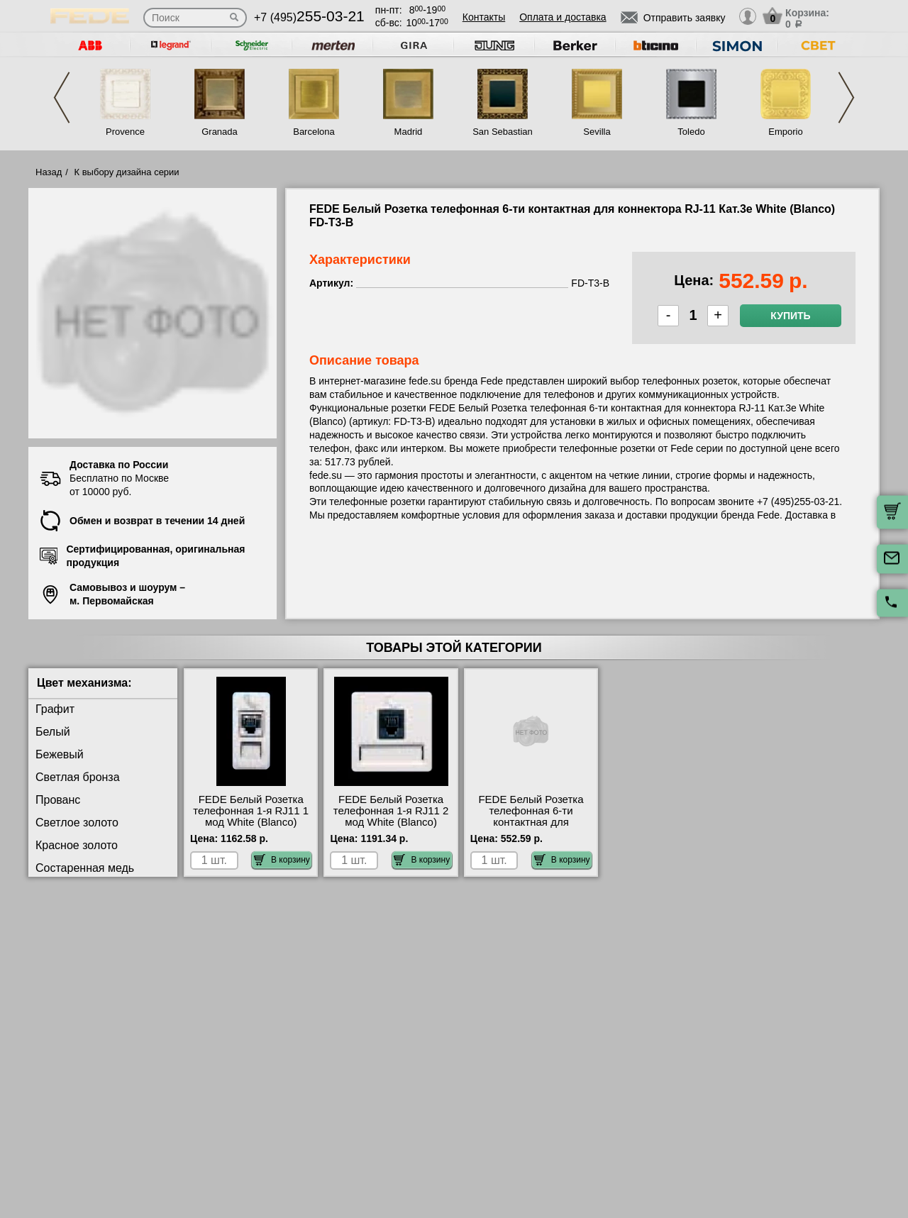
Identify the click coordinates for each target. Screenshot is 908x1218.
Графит (54, 709)
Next (846, 97)
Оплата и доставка (562, 17)
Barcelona (314, 131)
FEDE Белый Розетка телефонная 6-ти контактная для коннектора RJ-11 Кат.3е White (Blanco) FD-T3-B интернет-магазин (531, 828)
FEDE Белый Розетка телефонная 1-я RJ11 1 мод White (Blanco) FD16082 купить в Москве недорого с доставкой (251, 828)
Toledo (690, 131)
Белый (52, 732)
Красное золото (76, 845)
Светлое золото (76, 822)
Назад (48, 172)
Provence (125, 131)
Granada (219, 131)
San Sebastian (502, 131)
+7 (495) (309, 17)
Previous (61, 97)
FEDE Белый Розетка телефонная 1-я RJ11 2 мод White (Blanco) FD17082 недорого (391, 816)
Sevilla (596, 131)
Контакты (484, 17)
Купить (790, 315)
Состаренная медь (84, 868)
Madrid (408, 131)
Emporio (785, 131)
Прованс (57, 800)
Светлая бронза (77, 777)
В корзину (282, 859)
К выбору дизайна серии (126, 172)
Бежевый (59, 754)
